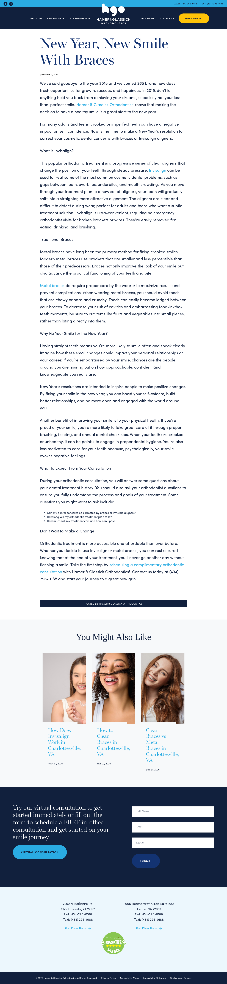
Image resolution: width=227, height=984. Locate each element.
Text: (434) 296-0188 (78, 919)
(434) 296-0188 (189, 3)
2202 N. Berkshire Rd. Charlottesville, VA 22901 (78, 906)
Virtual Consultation (40, 852)
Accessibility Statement (154, 978)
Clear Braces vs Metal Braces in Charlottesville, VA (158, 745)
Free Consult (194, 18)
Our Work (147, 18)
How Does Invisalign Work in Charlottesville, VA (60, 742)
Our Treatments (80, 18)
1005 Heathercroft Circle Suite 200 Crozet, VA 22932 (149, 906)
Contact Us (166, 18)
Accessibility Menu (129, 978)
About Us (36, 18)
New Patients (56, 18)
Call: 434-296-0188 (78, 914)
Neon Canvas (185, 978)
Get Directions (78, 928)
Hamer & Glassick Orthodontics (104, 104)
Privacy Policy (108, 978)
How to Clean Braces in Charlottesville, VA (109, 742)
